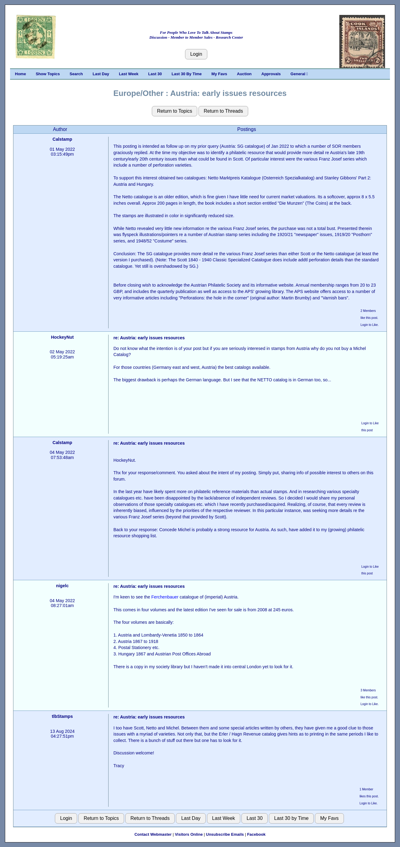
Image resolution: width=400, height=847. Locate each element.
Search (76, 74)
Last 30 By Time (187, 74)
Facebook (256, 834)
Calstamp (62, 139)
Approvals (271, 74)
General (299, 74)
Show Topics (48, 74)
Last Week (128, 74)
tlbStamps (62, 716)
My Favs (219, 74)
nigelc (62, 585)
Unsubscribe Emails (225, 834)
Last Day (101, 74)
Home (20, 74)
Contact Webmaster (153, 834)
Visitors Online (189, 834)
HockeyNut (62, 337)
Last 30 (155, 74)
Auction (244, 74)
